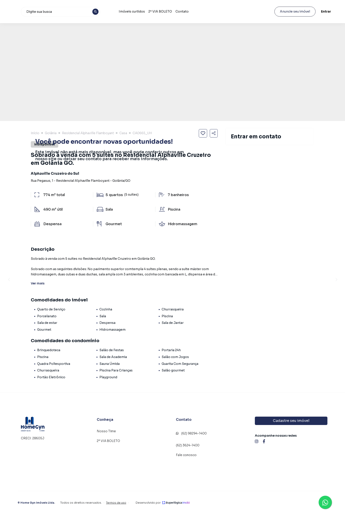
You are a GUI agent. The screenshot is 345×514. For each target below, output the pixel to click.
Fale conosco (186, 455)
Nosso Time (106, 431)
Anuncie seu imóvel (291, 11)
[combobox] (105, 12)
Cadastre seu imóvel (291, 420)
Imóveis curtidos (176, 11)
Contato (226, 11)
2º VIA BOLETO (204, 11)
